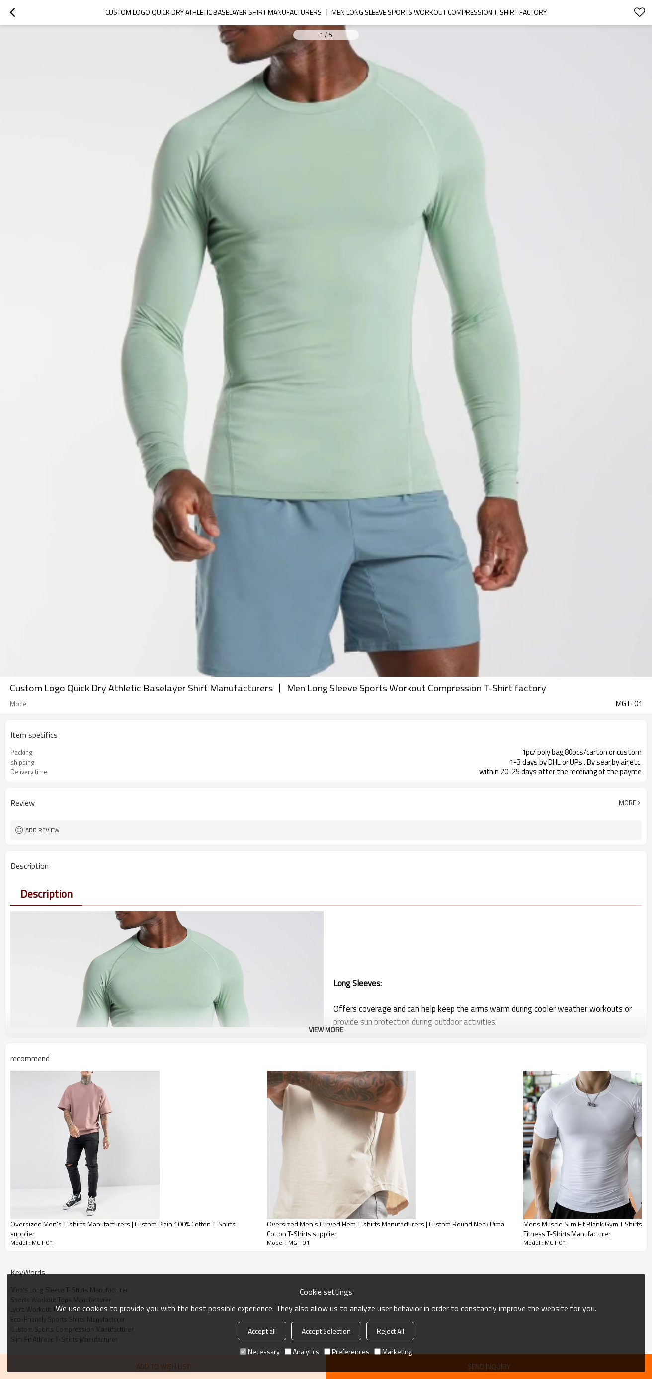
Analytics (302, 1351)
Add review (42, 830)
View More (326, 1029)
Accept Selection (326, 1331)
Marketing (393, 1351)
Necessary (260, 1351)
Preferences (346, 1351)
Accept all (262, 1331)
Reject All (390, 1331)
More (627, 803)
